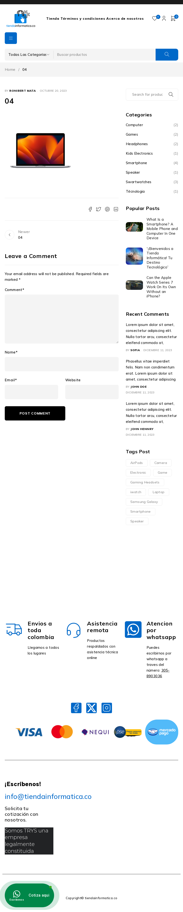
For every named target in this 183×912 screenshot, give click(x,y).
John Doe (138, 386)
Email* (11, 380)
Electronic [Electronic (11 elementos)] (138, 472)
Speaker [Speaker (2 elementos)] (137, 521)
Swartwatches (139, 182)
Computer (134, 125)
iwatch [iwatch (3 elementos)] (135, 492)
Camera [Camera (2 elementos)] (160, 463)
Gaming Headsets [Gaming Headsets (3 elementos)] (145, 482)
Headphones (137, 144)
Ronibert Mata (22, 90)
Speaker (133, 172)
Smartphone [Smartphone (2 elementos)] (140, 511)
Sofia (135, 350)
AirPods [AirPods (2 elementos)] (136, 463)
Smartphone (136, 163)
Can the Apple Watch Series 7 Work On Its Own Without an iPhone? (161, 286)
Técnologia (135, 191)
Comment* (14, 290)
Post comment (35, 413)
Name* (11, 352)
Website (73, 380)
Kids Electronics (139, 153)
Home (10, 69)
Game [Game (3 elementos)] (163, 472)
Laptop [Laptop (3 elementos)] (158, 492)
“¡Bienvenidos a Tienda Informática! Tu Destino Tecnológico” (160, 257)
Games (132, 134)
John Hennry (141, 429)
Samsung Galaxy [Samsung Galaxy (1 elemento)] (144, 502)
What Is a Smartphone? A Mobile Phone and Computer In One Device (162, 228)
